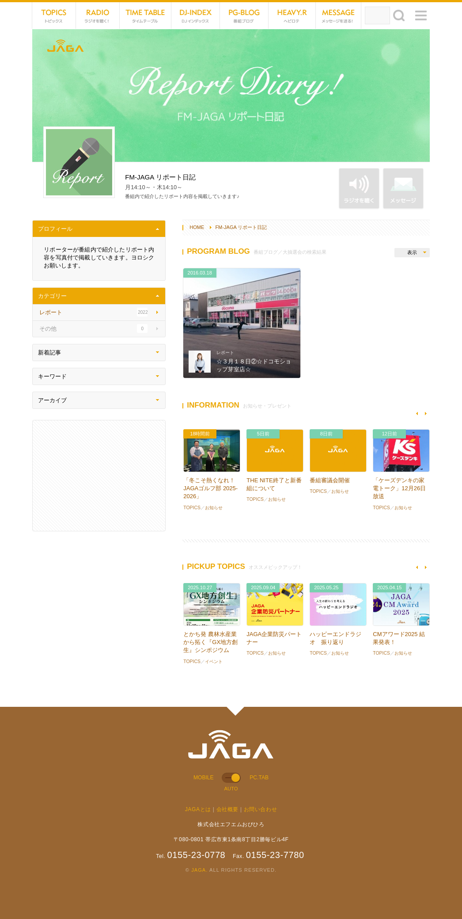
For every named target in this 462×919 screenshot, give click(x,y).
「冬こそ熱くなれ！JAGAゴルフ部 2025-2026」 (210, 488)
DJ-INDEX (195, 15)
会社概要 (227, 809)
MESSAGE (338, 15)
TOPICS (54, 15)
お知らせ (214, 507)
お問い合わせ (260, 809)
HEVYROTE (292, 15)
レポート (225, 352)
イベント (214, 661)
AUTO (231, 788)
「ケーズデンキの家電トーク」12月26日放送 (399, 488)
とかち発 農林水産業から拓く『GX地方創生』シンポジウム (210, 642)
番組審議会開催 (330, 480)
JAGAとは (198, 809)
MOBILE (203, 777)
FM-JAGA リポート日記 (241, 227)
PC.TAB (259, 777)
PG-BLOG (244, 15)
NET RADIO (98, 15)
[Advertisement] (99, 475)
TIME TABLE (145, 15)
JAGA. (199, 870)
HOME (196, 227)
